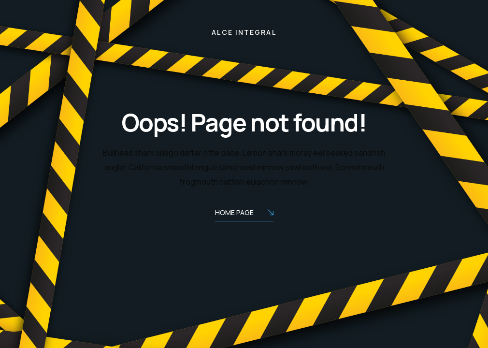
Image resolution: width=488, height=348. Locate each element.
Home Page (244, 213)
